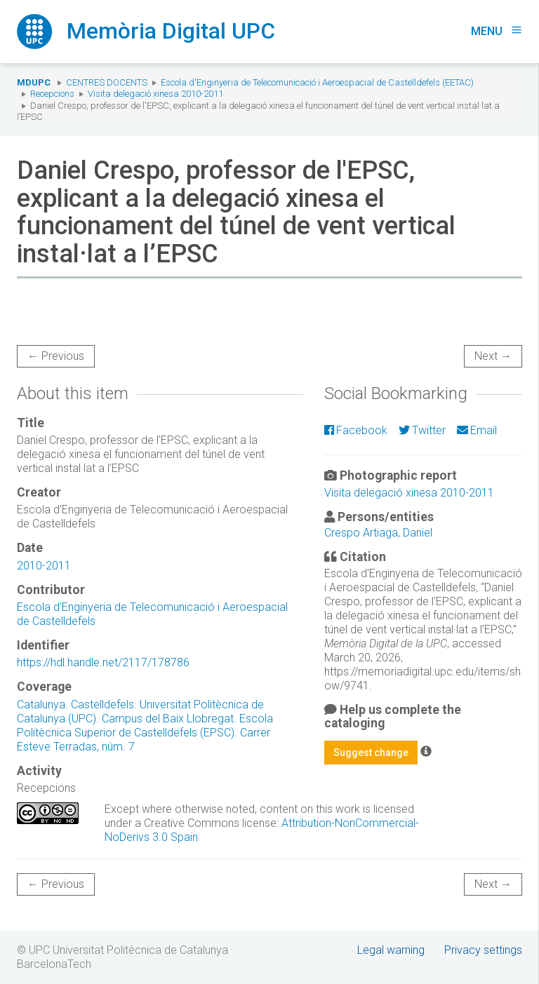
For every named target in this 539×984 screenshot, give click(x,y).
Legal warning (391, 950)
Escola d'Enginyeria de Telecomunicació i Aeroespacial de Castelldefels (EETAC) (317, 82)
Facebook (355, 430)
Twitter (422, 430)
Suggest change (370, 752)
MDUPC (34, 82)
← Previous (55, 356)
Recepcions (52, 93)
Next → (493, 356)
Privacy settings (483, 950)
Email (477, 430)
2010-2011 (44, 565)
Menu (496, 31)
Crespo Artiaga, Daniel (378, 532)
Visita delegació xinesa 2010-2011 (155, 93)
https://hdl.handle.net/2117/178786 (103, 662)
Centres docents (106, 82)
